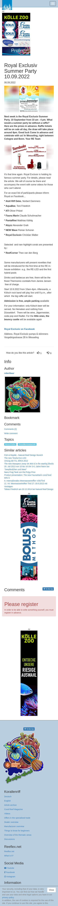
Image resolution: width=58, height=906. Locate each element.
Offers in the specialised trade (17, 818)
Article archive (10, 805)
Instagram (9, 876)
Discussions (9, 839)
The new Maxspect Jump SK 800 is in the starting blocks (29, 464)
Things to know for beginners (17, 831)
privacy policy (8, 897)
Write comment (10, 433)
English (7, 801)
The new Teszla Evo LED (15, 458)
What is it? (8, 856)
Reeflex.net (9, 851)
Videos (7, 813)
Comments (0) (10, 429)
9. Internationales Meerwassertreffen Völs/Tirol (24, 481)
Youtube (9, 868)
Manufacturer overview (14, 826)
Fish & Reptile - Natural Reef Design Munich (23, 455)
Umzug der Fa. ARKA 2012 (16, 461)
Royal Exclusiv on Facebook (19, 329)
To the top (48, 589)
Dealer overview (11, 822)
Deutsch (7, 796)
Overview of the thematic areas (17, 835)
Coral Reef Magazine (13, 809)
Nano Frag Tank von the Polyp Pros (19, 472)
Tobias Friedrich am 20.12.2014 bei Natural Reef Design (28, 489)
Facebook (9, 872)
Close (51, 890)
